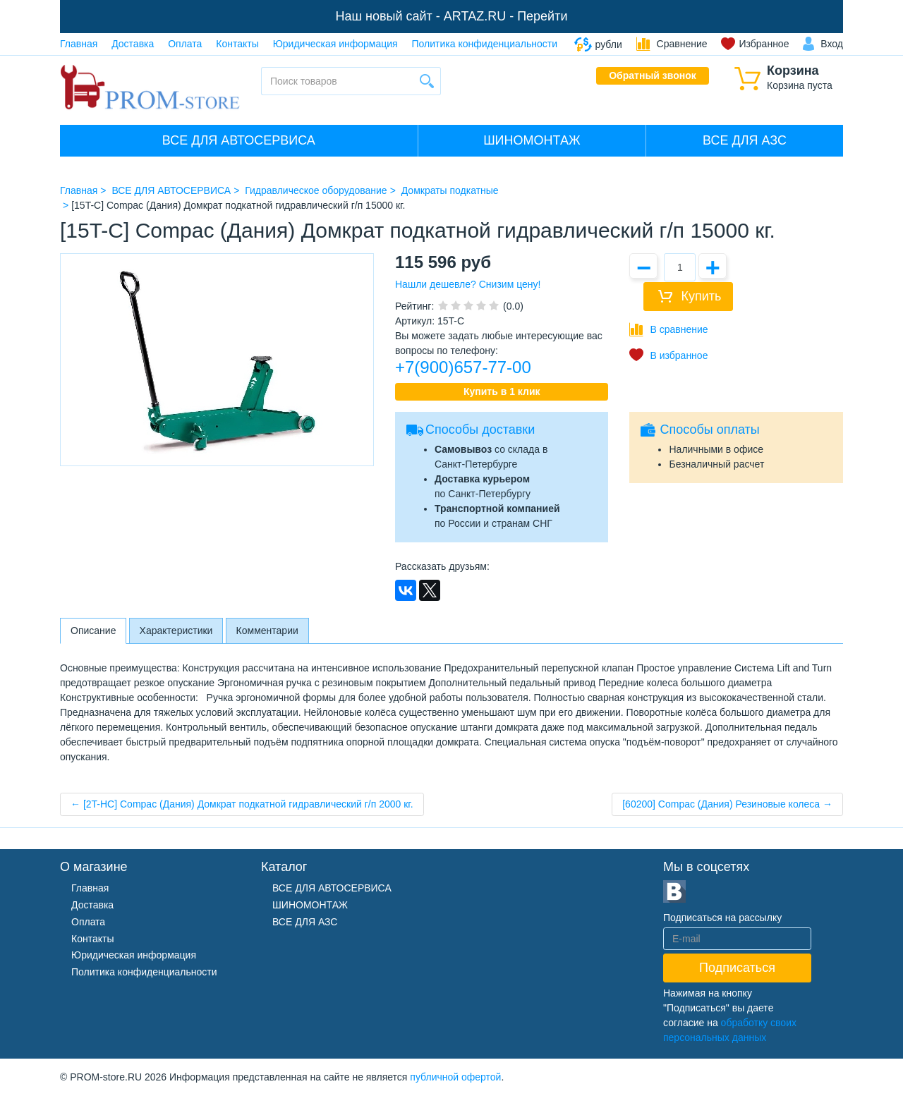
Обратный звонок (652, 75)
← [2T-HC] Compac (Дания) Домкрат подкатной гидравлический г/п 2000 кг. (242, 804)
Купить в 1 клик (501, 391)
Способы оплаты (709, 429)
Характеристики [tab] (176, 630)
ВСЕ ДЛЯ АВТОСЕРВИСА (238, 140)
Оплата (185, 43)
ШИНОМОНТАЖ (531, 140)
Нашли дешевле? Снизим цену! (467, 284)
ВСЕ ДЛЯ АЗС (745, 140)
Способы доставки (480, 429)
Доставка (132, 43)
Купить (701, 296)
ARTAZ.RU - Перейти (506, 16)
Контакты (237, 43)
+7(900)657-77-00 (463, 367)
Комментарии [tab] (267, 630)
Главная (78, 43)
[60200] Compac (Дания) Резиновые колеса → (727, 804)
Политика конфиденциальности (485, 43)
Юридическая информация (335, 43)
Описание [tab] (93, 630)
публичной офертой (455, 1077)
